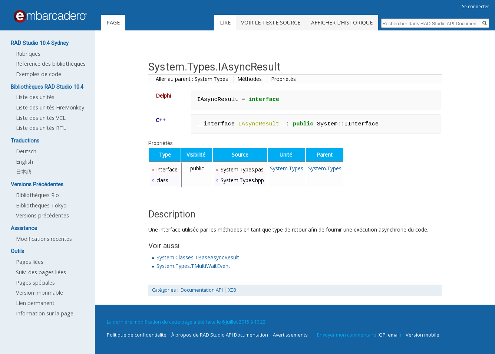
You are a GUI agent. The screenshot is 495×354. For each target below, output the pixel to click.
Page (113, 22)
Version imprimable (39, 292)
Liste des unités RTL (41, 127)
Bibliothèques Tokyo (41, 205)
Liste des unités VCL (41, 117)
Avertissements (290, 334)
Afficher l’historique (342, 22)
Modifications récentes (44, 238)
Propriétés (283, 78)
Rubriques (28, 53)
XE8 (232, 290)
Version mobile (422, 334)
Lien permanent (35, 303)
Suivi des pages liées (41, 272)
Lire (225, 22)
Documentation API (202, 290)
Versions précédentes (42, 215)
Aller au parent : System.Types (192, 78)
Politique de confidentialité (136, 334)
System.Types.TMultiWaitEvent (193, 265)
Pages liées (29, 261)
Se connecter (475, 6)
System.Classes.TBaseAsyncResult (197, 257)
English (24, 161)
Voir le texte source (270, 22)
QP (382, 334)
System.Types (286, 168)
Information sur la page (44, 313)
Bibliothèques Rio (37, 195)
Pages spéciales (35, 282)
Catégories (164, 290)
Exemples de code (38, 74)
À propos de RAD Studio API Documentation (219, 334)
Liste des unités (35, 97)
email (394, 334)
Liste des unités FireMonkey (50, 107)
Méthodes (249, 78)
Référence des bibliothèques (51, 63)
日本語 (24, 171)
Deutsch (26, 151)
